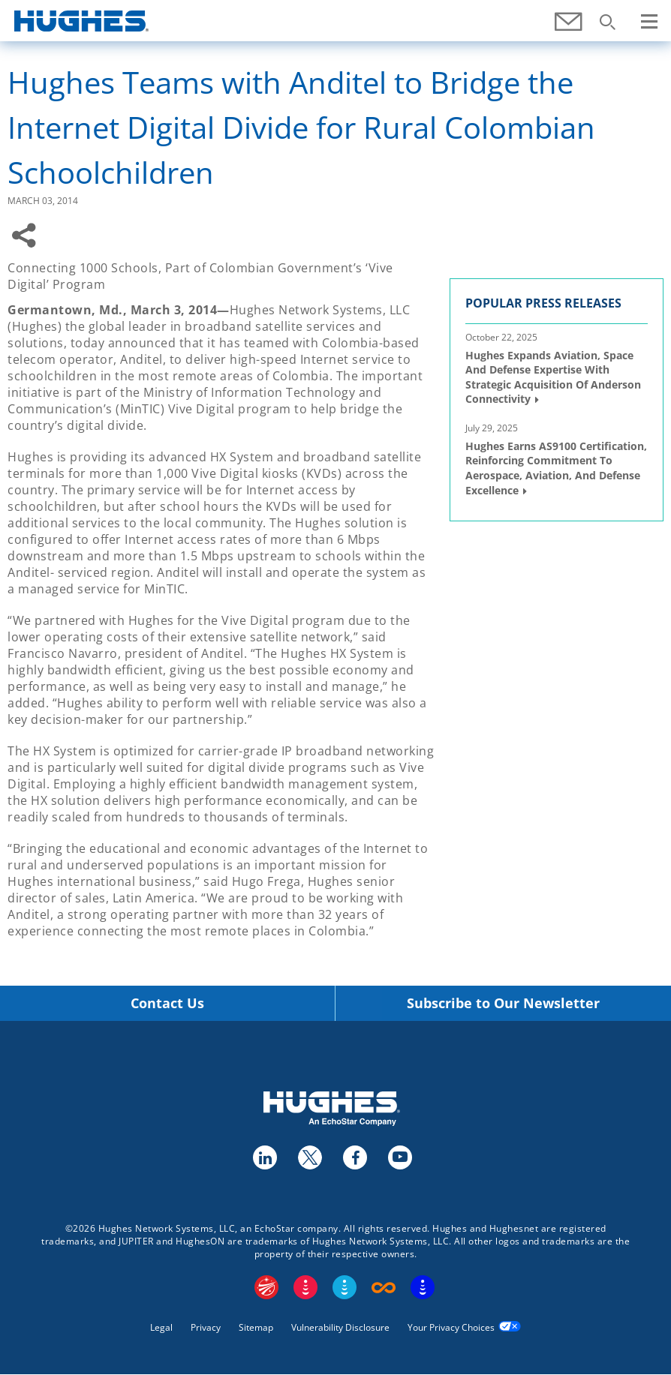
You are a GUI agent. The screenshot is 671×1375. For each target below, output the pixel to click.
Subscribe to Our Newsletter (503, 1003)
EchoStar (266, 1287)
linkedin (264, 1156)
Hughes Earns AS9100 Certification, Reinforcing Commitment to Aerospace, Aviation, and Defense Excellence (556, 468)
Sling (344, 1287)
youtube (399, 1156)
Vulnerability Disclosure (340, 1327)
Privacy (206, 1327)
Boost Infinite (384, 1287)
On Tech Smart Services (423, 1287)
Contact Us (167, 1003)
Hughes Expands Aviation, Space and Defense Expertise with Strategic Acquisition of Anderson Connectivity (553, 377)
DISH (305, 1287)
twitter (309, 1156)
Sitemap (256, 1327)
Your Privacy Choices (451, 1327)
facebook (354, 1156)
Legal (161, 1327)
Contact (570, 29)
